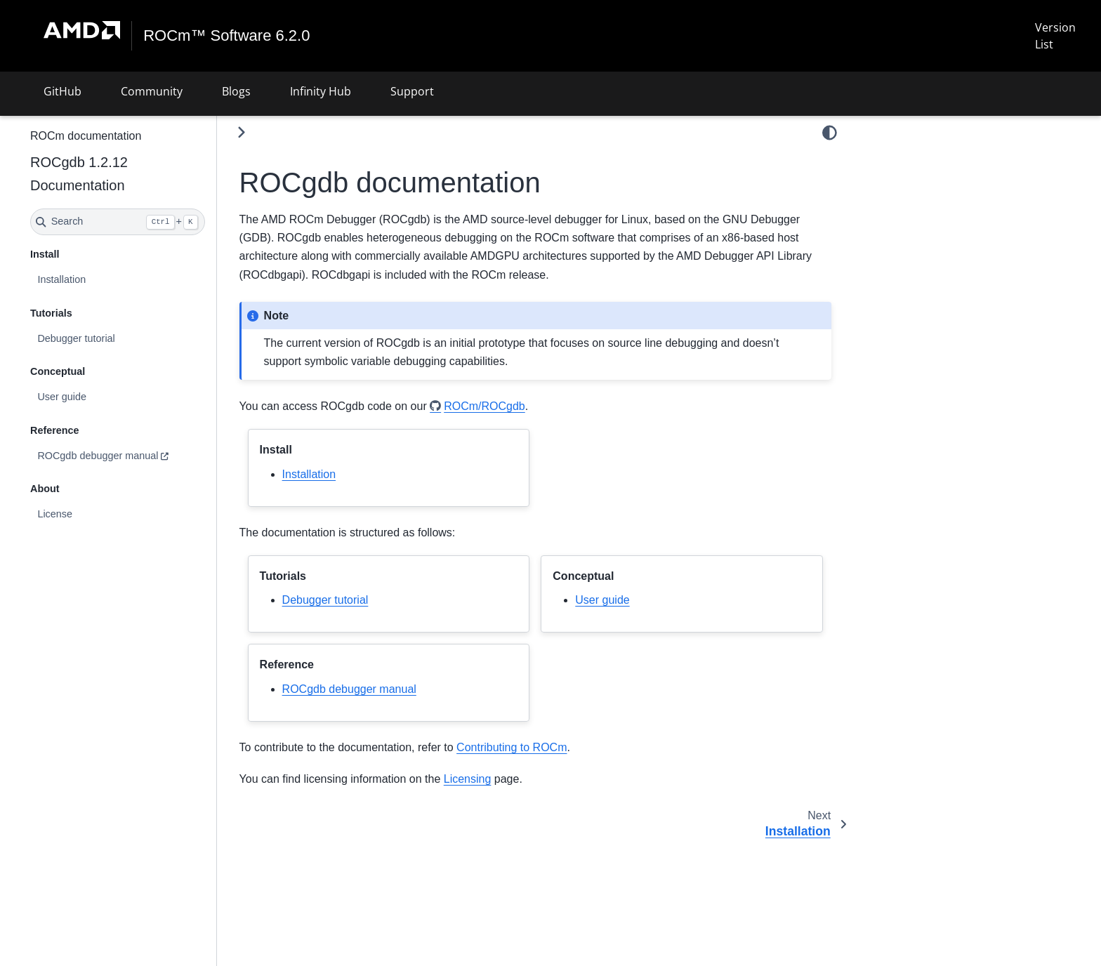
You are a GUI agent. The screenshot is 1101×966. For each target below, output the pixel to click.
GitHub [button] (62, 91)
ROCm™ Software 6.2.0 (227, 35)
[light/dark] (830, 133)
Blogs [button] (236, 91)
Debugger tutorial (113, 337)
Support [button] (412, 91)
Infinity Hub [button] (320, 91)
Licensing (505, 779)
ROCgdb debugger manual (134, 455)
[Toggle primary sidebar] (278, 132)
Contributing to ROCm (549, 747)
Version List (1054, 36)
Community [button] (152, 91)
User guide (99, 396)
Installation (98, 279)
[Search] (154, 222)
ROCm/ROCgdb (521, 406)
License (92, 514)
